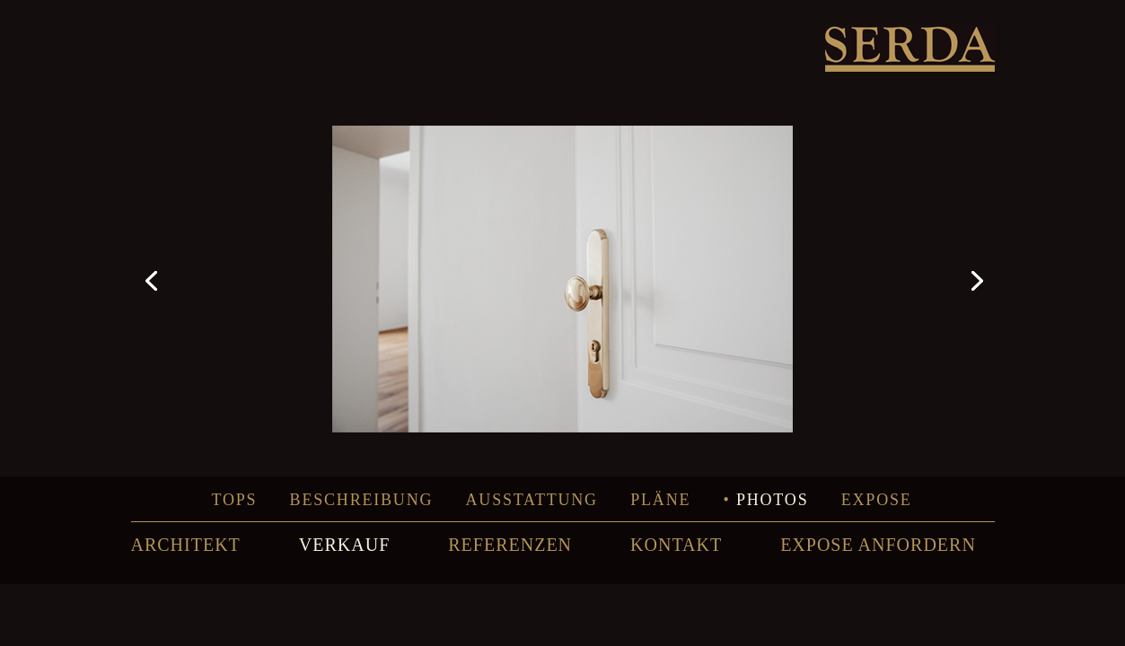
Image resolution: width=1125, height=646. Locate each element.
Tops (234, 500)
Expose (876, 500)
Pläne (660, 500)
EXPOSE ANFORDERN (878, 544)
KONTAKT (676, 544)
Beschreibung (362, 500)
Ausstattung (532, 500)
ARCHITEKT (186, 544)
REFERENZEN (510, 544)
